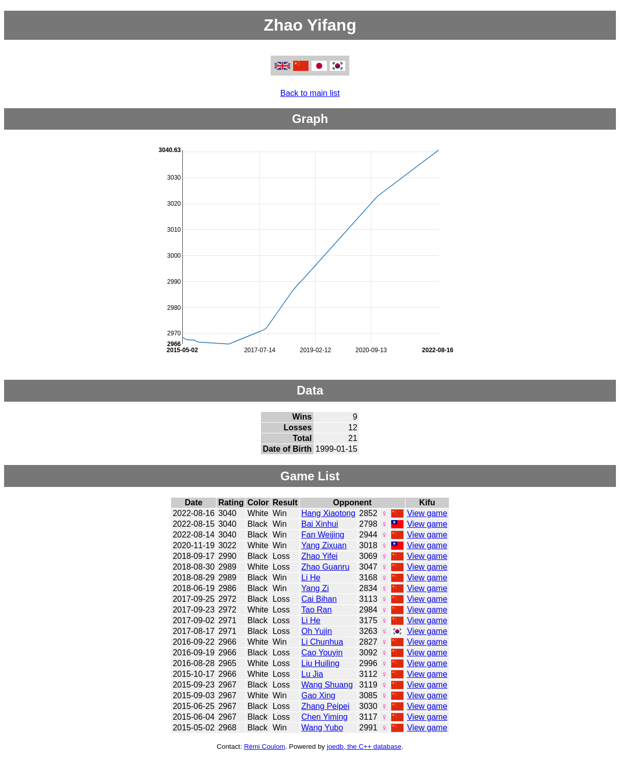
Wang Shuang (327, 684)
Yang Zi (315, 588)
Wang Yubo (322, 727)
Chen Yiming (324, 717)
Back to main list (310, 93)
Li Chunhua (322, 642)
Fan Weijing (322, 534)
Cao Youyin (322, 652)
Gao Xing (318, 695)
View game (427, 513)
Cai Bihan (319, 599)
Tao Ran (316, 609)
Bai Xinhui (319, 524)
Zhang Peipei (325, 706)
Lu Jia (312, 674)
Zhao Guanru (325, 566)
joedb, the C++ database (364, 746)
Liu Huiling (320, 663)
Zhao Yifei (319, 556)
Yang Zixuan (324, 545)
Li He (310, 577)
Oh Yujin (316, 631)
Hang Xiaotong (328, 513)
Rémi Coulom (264, 746)
